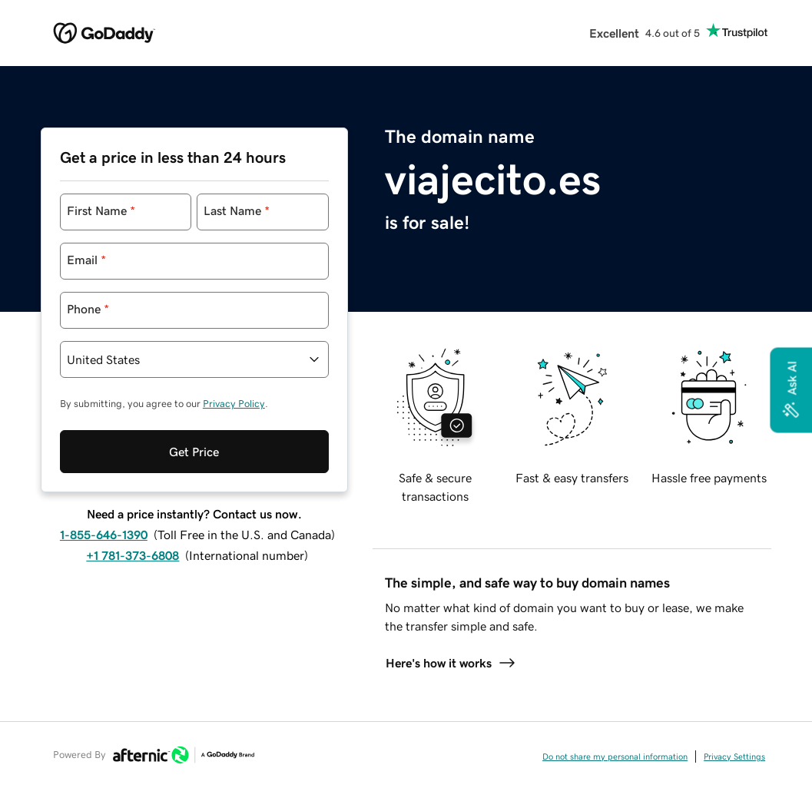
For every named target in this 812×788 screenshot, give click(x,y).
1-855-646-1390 (103, 534)
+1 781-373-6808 (132, 555)
